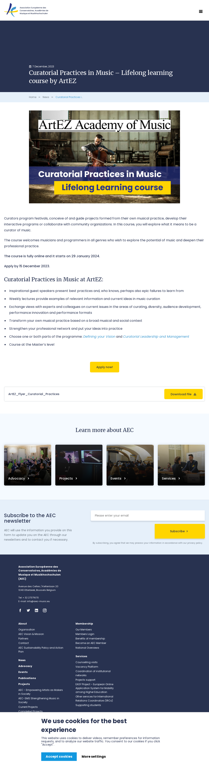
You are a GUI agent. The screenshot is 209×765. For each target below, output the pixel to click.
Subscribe (177, 531)
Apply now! (104, 367)
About (22, 623)
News (46, 97)
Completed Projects (30, 711)
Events (116, 478)
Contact (23, 643)
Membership (84, 623)
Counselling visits (87, 662)
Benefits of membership (90, 638)
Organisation (26, 629)
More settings (94, 756)
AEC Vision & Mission (31, 634)
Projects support (85, 679)
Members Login (85, 634)
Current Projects (28, 707)
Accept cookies (59, 756)
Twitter (30, 610)
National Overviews (87, 647)
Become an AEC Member (91, 643)
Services (169, 478)
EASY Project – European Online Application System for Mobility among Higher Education (95, 688)
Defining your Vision (99, 336)
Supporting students (88, 705)
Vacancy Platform (87, 666)
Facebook (21, 610)
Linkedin (38, 610)
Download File (181, 394)
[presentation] (122, 532)
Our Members (84, 629)
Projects (66, 478)
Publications (27, 678)
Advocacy (17, 478)
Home (32, 97)
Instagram (46, 610)
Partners (23, 638)
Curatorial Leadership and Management (156, 336)
